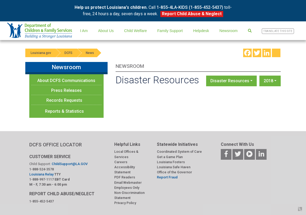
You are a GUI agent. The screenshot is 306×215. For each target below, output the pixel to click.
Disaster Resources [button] (229, 80)
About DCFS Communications (66, 80)
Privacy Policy (125, 203)
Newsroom (228, 31)
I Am (84, 31)
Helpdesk (201, 31)
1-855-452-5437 (41, 201)
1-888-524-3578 (41, 169)
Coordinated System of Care (179, 152)
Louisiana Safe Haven (173, 167)
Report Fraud (167, 177)
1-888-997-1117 (41, 179)
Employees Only (126, 188)
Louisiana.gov (41, 53)
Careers (120, 162)
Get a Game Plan (170, 157)
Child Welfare (135, 31)
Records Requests (64, 100)
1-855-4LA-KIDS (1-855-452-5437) (190, 7)
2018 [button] (268, 80)
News (90, 53)
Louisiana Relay (41, 174)
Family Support (170, 31)
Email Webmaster (128, 183)
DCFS (68, 53)
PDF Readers (124, 177)
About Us (106, 31)
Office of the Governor (174, 172)
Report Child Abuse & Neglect (192, 13)
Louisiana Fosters (171, 162)
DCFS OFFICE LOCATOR (55, 144)
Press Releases (66, 90)
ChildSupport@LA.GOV (70, 164)
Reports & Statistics (64, 111)
